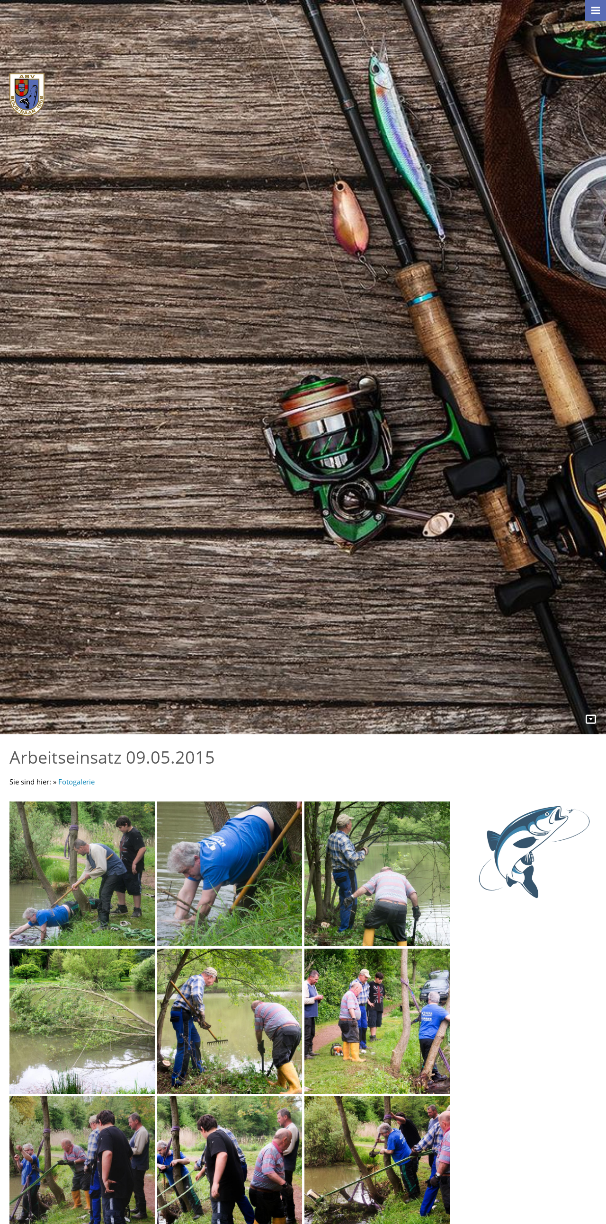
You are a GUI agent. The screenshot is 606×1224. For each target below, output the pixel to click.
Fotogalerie (76, 781)
